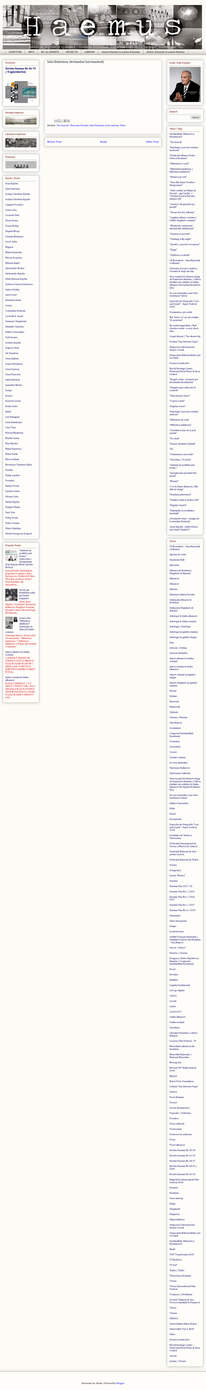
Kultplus (174, 980)
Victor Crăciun (12, 523)
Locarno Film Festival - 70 (183, 1041)
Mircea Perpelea (13, 258)
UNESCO (174, 1318)
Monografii (175, 1062)
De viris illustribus (179, 763)
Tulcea (173, 1308)
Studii (172, 1249)
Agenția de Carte (178, 554)
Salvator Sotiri (12, 491)
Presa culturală (177, 1124)
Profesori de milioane (181, 1134)
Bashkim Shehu (13, 300)
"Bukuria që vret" (178, 177)
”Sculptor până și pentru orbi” (184, 500)
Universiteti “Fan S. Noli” (182, 1329)
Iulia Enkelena (12, 380)
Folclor (173, 865)
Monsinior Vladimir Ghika (18, 465)
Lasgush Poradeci (14, 205)
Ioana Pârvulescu (14, 364)
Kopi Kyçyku (11, 183)
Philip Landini (12, 475)
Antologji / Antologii (180, 626)
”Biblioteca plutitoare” (181, 425)
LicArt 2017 (176, 1012)
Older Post (152, 142)
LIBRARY (90, 52)
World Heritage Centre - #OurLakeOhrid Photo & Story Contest (185, 371)
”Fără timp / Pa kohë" (180, 460)
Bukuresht (175, 707)
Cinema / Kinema (178, 717)
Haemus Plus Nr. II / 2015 (182, 910)
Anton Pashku (12, 290)
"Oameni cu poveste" (180, 234)
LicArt (173, 1006)
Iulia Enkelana (97, 125)
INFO (31, 52)
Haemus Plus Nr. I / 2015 (182, 892)
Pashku (9, 470)
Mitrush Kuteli (12, 263)
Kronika (174, 974)
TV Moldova (176, 1260)
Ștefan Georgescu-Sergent (18, 534)
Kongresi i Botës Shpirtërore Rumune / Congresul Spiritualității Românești (184, 961)
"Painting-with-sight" (180, 239)
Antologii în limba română (183, 621)
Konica (8, 396)
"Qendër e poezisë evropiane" (185, 244)
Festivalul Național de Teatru (184, 860)
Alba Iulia (174, 565)
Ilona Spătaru (12, 358)
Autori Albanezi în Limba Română (165, 52)
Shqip (172, 1204)
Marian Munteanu (14, 433)
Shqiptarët (175, 1209)
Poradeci (9, 480)
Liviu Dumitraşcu (13, 422)
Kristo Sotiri (11, 406)
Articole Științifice (179, 653)
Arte (172, 643)
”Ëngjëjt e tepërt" (178, 505)
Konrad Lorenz (13, 401)
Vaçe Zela (10, 512)
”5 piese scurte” (177, 401)
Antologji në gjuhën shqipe (183, 637)
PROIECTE (72, 52)
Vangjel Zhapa (12, 507)
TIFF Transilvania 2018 (182, 1254)
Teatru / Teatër (177, 1270)
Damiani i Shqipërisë (15, 321)
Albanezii (174, 578)
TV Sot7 (173, 1265)
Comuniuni (175, 728)
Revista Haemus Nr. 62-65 (182, 1174)
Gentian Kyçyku (13, 343)
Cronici (173, 752)
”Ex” (172, 449)
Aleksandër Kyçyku (15, 274)
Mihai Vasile (11, 454)
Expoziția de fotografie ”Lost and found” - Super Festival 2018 (184, 304)
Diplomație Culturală (180, 773)
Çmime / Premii (178, 1361)
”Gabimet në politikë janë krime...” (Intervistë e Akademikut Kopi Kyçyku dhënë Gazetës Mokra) (19, 559)
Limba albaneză (177, 1017)
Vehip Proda (11, 518)
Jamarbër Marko (13, 385)
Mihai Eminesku (13, 252)
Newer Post (54, 142)
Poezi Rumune (177, 1097)
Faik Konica (11, 337)
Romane (174, 1188)
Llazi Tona (10, 427)
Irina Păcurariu (12, 374)
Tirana (173, 1281)
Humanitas (175, 916)
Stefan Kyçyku (12, 502)
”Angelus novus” (178, 406)
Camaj (8, 305)
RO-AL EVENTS (50, 52)
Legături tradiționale (180, 985)
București (74, 125)
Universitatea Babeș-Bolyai (183, 1324)
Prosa (172, 1140)
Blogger (120, 1383)
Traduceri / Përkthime (181, 1294)
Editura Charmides (14, 332)
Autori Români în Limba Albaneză (121, 52)
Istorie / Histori (177, 948)
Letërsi (173, 996)
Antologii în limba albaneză (183, 616)
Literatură (174, 1028)
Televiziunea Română (180, 1276)
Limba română (177, 1022)
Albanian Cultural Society (182, 594)
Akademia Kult (177, 560)
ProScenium (176, 1129)
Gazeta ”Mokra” (177, 875)
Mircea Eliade (12, 459)
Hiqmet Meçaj (12, 231)
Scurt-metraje (112, 125)
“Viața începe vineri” (180, 396)
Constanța (175, 741)
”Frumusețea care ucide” (182, 454)
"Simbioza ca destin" (180, 255)
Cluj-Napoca (176, 723)
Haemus (84, 125)
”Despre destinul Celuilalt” (183, 444)
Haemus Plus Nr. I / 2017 (182, 905)
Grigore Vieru (12, 348)
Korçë (173, 969)
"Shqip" (173, 250)
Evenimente (176, 819)
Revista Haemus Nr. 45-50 (182, 1150)
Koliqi (8, 390)
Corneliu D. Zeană (14, 316)
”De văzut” (175, 438)
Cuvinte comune (178, 757)
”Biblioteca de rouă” (179, 420)
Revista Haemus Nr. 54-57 (182, 1161)
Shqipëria (174, 1214)
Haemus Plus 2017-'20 (181, 886)
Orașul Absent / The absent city (185, 336)
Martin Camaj (12, 438)
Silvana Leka (11, 496)
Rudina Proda (12, 486)
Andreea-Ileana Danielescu (19, 284)
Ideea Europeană (178, 921)
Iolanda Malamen (14, 236)
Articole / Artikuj (178, 648)
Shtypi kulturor (177, 1219)
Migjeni (9, 247)
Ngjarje (173, 1076)
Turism (173, 1313)
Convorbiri (175, 747)
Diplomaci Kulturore (180, 768)
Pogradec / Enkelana (180, 1113)
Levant (173, 1001)
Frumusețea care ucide (181, 312)
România (174, 1193)
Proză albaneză (177, 1145)
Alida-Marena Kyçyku (16, 279)
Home (103, 142)
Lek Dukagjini (12, 417)
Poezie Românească (179, 1108)
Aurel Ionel (11, 295)
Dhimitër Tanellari (14, 327)
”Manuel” (174, 481)
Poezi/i (173, 1102)
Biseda (173, 691)
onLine (173, 1356)
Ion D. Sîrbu (11, 242)
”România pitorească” (180, 494)
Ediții (172, 808)
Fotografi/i (175, 870)
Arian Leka (11, 210)
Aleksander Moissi (14, 268)
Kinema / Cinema (178, 953)
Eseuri (173, 814)
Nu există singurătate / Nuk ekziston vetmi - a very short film (184, 328)
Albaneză (174, 584)
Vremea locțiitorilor (180, 363)
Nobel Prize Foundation (182, 1081)
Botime (173, 696)
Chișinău (174, 712)
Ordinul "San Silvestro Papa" (184, 342)
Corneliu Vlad (12, 215)
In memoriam (177, 931)
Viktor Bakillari (13, 528)
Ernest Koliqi (12, 226)
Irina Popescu (12, 369)
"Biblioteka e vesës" (180, 164)
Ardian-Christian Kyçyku (17, 199)
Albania (173, 589)
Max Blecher (11, 443)
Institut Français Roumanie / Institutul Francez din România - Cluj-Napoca (185, 940)
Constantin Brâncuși (15, 311)
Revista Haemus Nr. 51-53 (182, 1156)
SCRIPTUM (15, 52)
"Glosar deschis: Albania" (182, 212)
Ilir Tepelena (11, 353)
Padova (173, 1092)
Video (123, 125)
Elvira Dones (11, 220)
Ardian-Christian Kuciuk (17, 194)
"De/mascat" (62, 125)
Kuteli (8, 412)
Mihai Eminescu (13, 449)
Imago (173, 926)
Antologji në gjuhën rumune (184, 632)
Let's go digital (177, 990)
